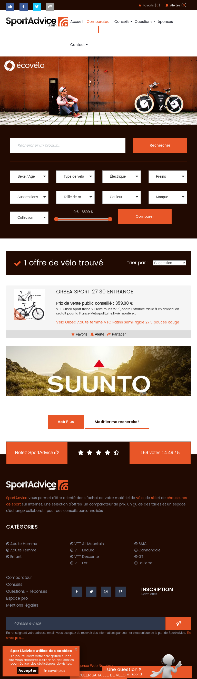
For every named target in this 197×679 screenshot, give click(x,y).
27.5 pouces (156, 322)
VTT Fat (78, 563)
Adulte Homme (21, 544)
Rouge (173, 322)
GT (138, 556)
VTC (107, 322)
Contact (78, 45)
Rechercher (160, 145)
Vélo (60, 322)
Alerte (97, 334)
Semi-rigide (134, 322)
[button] (29, 176)
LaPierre (143, 563)
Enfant (14, 556)
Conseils (122, 22)
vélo (140, 498)
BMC (140, 544)
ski (153, 498)
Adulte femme (90, 322)
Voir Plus (66, 421)
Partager (116, 334)
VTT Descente (84, 556)
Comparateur (99, 22)
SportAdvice (16, 498)
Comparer (145, 216)
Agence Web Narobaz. (95, 666)
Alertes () (176, 5)
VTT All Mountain (87, 544)
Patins (117, 322)
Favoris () (149, 5)
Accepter (27, 670)
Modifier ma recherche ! (117, 421)
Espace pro (17, 598)
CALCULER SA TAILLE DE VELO (98, 675)
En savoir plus (54, 670)
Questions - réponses (154, 22)
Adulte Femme (21, 550)
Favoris (79, 334)
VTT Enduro (82, 550)
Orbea (70, 322)
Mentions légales (22, 605)
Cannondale (147, 550)
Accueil (76, 22)
